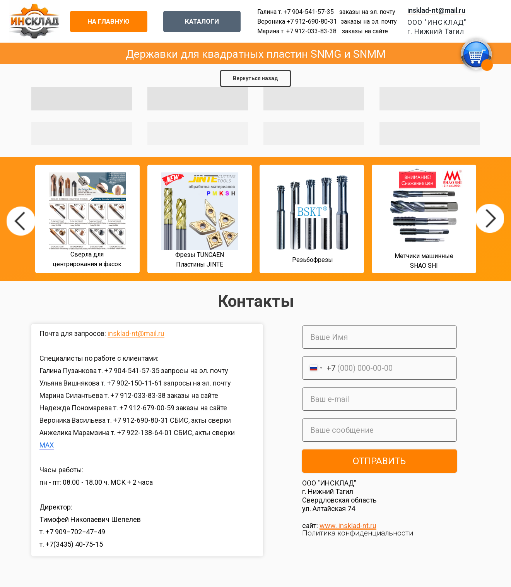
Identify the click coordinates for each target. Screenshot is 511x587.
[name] (379, 337)
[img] (21, 221)
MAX (46, 445)
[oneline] (379, 430)
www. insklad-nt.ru (348, 526)
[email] (379, 399)
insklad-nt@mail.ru (436, 10)
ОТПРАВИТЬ (379, 461)
